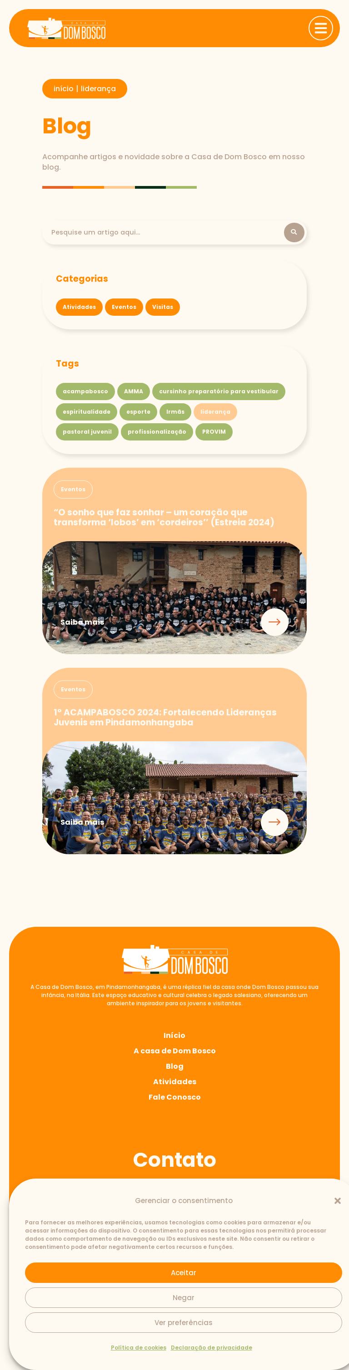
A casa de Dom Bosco (175, 1052)
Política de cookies (138, 1347)
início (64, 88)
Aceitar (183, 1272)
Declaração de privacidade (211, 1347)
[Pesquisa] (167, 233)
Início (174, 1036)
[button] (337, 1200)
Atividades (174, 1082)
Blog (175, 1067)
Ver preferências (184, 1322)
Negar (183, 1297)
